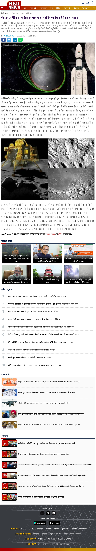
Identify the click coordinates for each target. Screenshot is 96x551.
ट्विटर (60, 234)
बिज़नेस (75, 8)
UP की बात (51, 539)
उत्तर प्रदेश (33, 8)
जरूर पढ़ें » (5, 374)
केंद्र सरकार (15, 13)
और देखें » (5, 436)
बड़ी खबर (56, 529)
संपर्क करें (55, 544)
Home (23, 529)
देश (51, 8)
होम (25, 8)
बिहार (51, 534)
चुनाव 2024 (65, 529)
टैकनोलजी (85, 8)
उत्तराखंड (43, 8)
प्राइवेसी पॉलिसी (65, 544)
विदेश (58, 8)
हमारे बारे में (46, 544)
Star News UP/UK (64, 539)
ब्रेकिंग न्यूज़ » (6, 289)
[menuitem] (25, 8)
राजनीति (66, 8)
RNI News (41, 539)
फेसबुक (47, 234)
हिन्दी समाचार (5, 13)
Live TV (31, 529)
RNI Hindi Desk (10, 36)
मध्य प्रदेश (58, 534)
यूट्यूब (53, 234)
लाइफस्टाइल (82, 529)
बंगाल (72, 534)
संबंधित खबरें (6, 241)
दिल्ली (66, 534)
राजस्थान (78, 534)
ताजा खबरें (40, 529)
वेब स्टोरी (48, 529)
